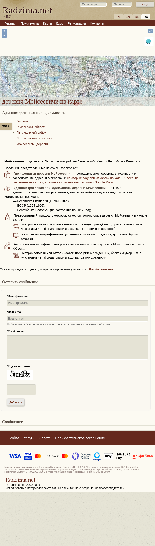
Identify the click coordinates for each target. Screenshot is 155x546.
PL (118, 17)
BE (137, 17)
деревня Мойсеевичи (99, 67)
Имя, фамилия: (18, 296)
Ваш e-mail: (15, 312)
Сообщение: (16, 331)
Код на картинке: (19, 366)
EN (128, 17)
